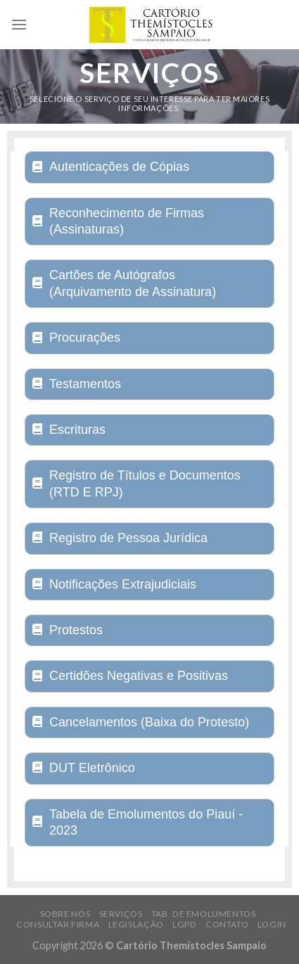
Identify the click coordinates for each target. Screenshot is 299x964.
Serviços (121, 913)
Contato (226, 924)
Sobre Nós (65, 913)
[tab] (149, 167)
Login (271, 924)
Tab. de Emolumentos (203, 913)
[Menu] (19, 24)
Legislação (136, 924)
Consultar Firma (57, 924)
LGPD (184, 924)
